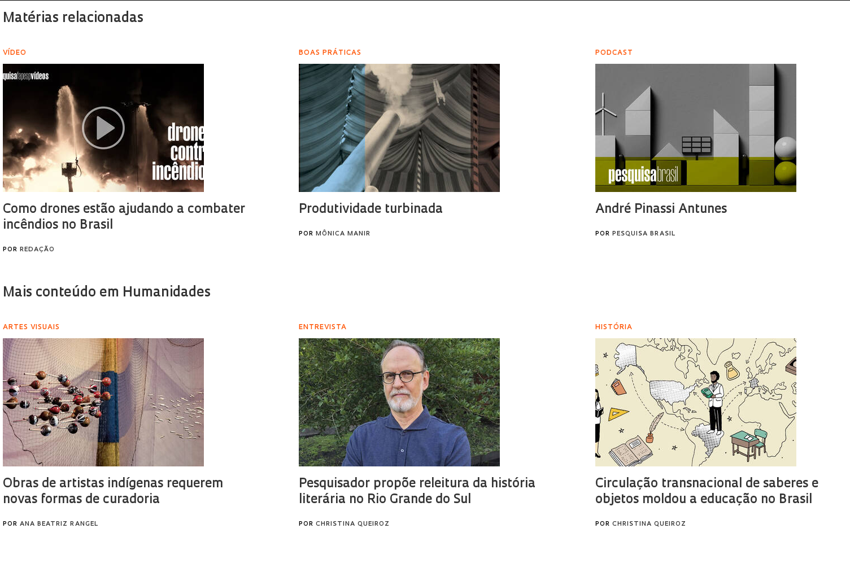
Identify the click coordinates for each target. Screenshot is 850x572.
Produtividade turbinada (371, 209)
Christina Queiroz (353, 524)
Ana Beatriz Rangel (59, 524)
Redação (37, 250)
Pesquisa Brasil (643, 234)
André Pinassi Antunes (661, 209)
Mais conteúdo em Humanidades (107, 293)
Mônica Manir (343, 234)
